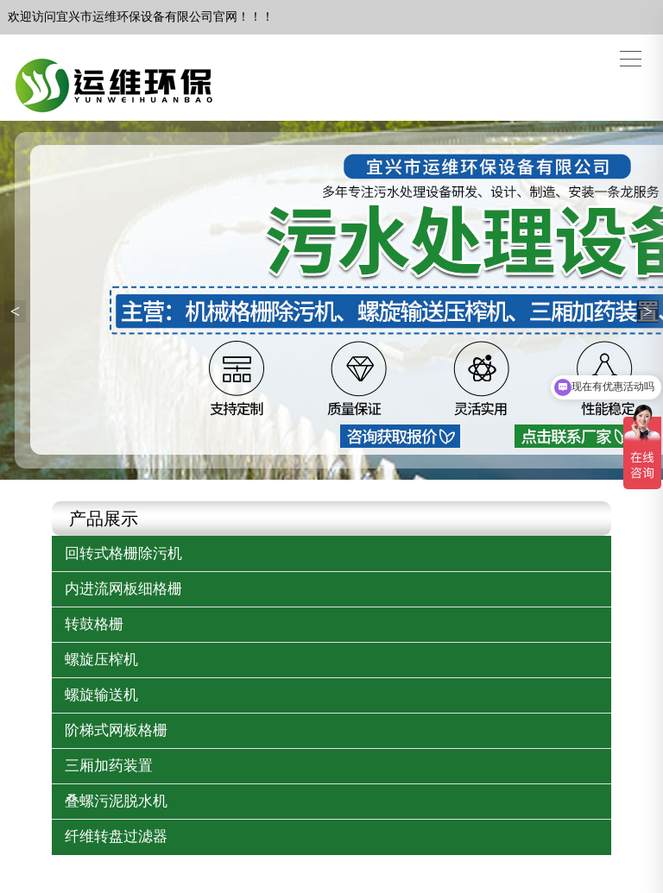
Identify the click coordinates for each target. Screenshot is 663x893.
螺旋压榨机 (101, 659)
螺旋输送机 (101, 695)
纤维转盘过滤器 (116, 836)
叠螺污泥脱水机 (116, 801)
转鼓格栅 (94, 624)
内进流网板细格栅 (123, 589)
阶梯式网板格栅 (116, 730)
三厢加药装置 (109, 766)
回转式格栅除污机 (123, 553)
